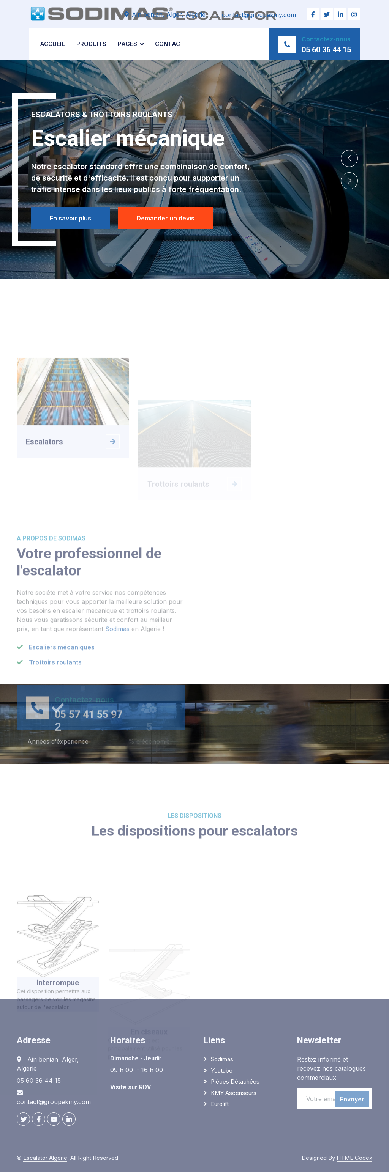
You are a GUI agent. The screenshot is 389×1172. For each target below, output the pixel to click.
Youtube (221, 1070)
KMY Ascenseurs (233, 1092)
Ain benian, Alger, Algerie (169, 14)
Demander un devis (166, 218)
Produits (91, 43)
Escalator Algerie (45, 1157)
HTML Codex (354, 1157)
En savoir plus (70, 218)
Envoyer (352, 1099)
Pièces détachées (235, 1081)
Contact (169, 43)
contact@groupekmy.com (259, 15)
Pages (127, 43)
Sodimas (117, 698)
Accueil (52, 43)
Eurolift (220, 1104)
